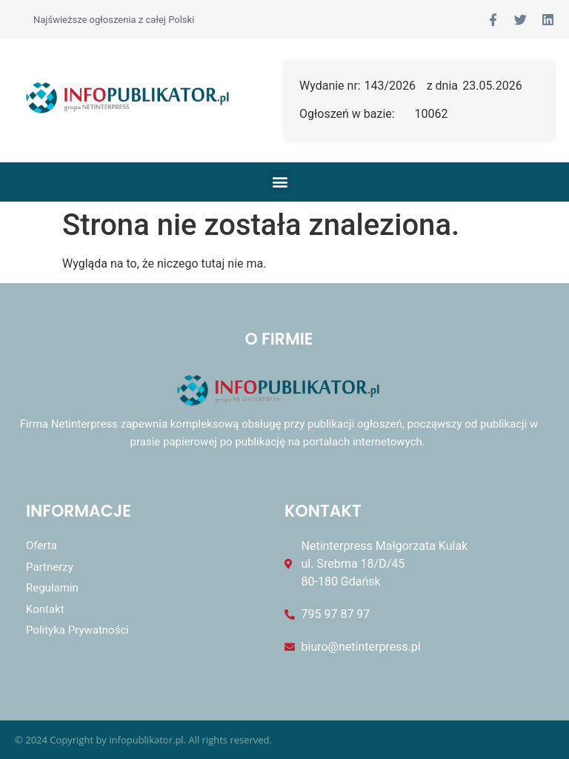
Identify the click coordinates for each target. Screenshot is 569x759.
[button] (279, 182)
